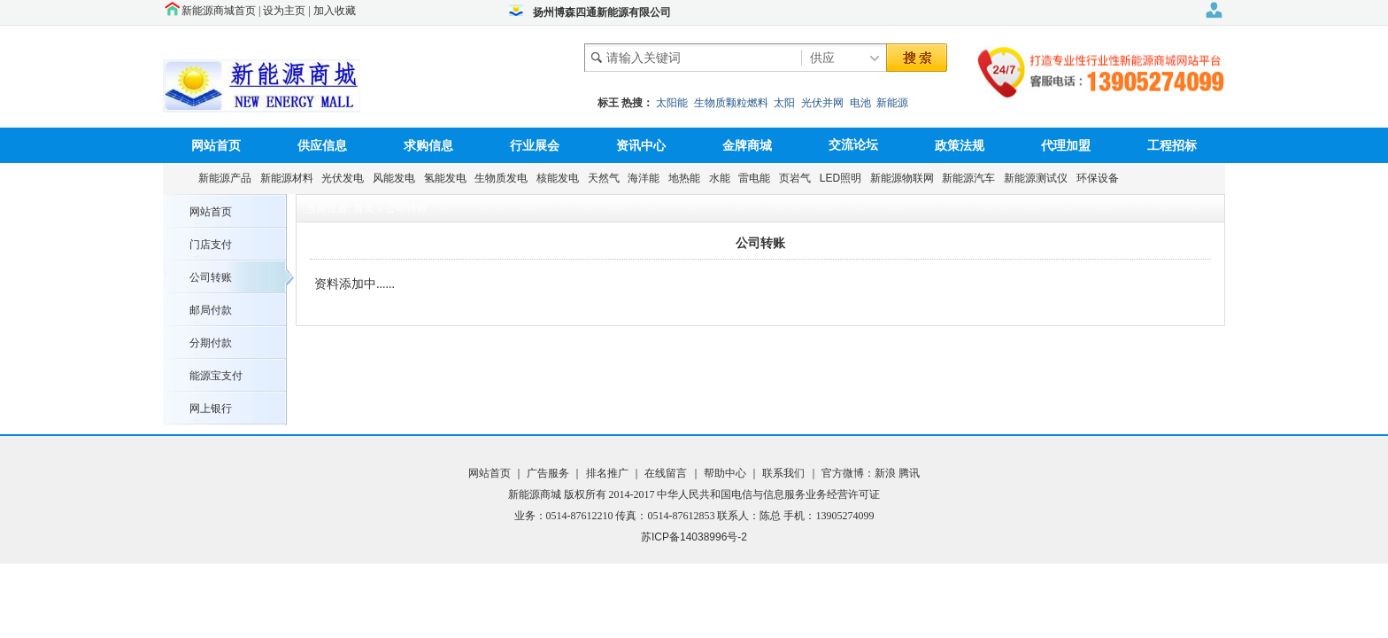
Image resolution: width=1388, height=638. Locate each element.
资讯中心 (641, 145)
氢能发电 (448, 178)
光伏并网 (822, 103)
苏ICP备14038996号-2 (694, 537)
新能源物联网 (905, 178)
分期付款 (210, 343)
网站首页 (216, 145)
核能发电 (560, 178)
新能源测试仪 (1039, 178)
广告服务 (549, 473)
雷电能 (757, 178)
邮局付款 (210, 310)
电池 (860, 103)
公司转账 (210, 277)
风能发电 (397, 178)
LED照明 (844, 178)
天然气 (607, 178)
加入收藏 (334, 10)
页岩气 (798, 178)
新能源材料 (290, 178)
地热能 (687, 178)
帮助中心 (726, 473)
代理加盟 (1066, 145)
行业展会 (534, 145)
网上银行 (210, 408)
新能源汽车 (971, 178)
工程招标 (1172, 145)
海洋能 (647, 178)
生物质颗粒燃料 (731, 103)
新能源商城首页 (218, 10)
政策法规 (959, 145)
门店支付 (210, 244)
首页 (363, 208)
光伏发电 (345, 178)
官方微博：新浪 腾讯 (870, 473)
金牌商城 (747, 145)
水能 (722, 178)
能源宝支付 (216, 376)
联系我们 (784, 473)
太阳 (784, 103)
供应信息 (322, 145)
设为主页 (284, 10)
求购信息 (428, 145)
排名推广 (606, 473)
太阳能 (672, 103)
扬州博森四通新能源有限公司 (602, 12)
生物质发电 (504, 178)
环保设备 (1100, 178)
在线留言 (664, 473)
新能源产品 (228, 178)
